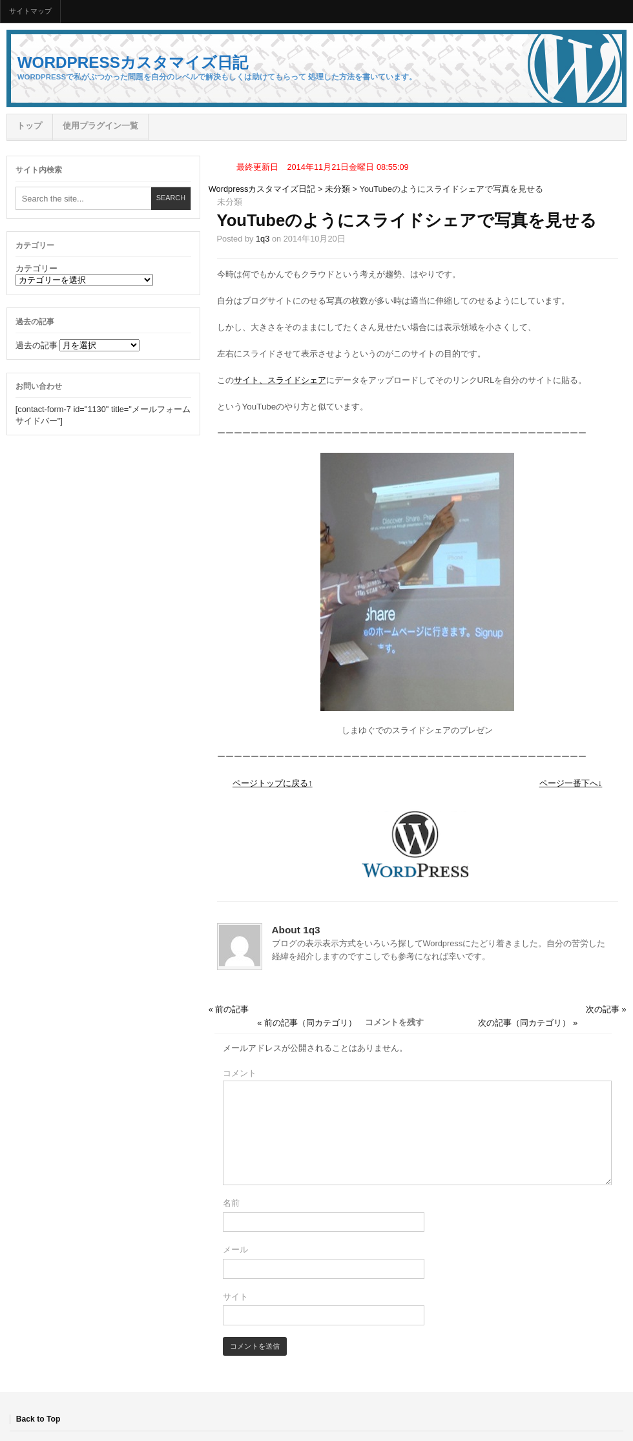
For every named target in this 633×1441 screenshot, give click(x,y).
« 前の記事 (229, 1009)
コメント (239, 1073)
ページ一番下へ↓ (571, 783)
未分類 (337, 189)
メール (235, 1249)
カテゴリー (36, 268)
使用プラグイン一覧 (100, 125)
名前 (231, 1203)
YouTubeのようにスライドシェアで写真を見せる (407, 220)
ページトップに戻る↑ (273, 783)
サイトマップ (30, 11)
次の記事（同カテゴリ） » (527, 1023)
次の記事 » (606, 1009)
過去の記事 (36, 345)
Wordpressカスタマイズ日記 (132, 62)
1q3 (262, 239)
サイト (235, 1296)
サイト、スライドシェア (280, 380)
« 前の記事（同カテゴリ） (307, 1023)
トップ (29, 125)
